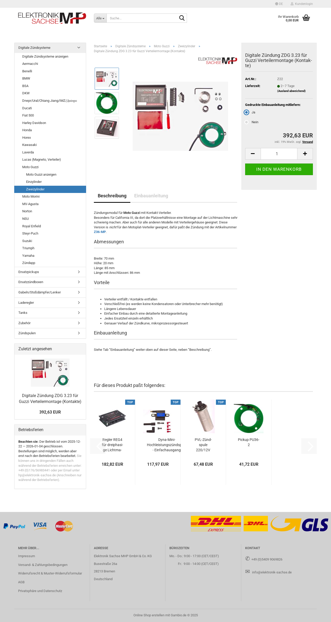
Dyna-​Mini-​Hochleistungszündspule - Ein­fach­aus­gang (166, 445)
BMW (26, 78)
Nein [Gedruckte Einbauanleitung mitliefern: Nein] (251, 122)
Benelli (27, 71)
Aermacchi (30, 64)
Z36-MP (100, 232)
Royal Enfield (31, 226)
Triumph (28, 248)
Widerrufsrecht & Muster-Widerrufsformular (50, 573)
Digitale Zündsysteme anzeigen (45, 56)
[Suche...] (100, 18)
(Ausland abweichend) (291, 91)
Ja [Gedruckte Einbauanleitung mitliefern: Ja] (250, 112)
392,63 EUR (50, 412)
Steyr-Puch (30, 233)
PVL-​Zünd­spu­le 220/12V (203, 445)
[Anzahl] (279, 154)
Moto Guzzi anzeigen (41, 174)
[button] (279, 4)
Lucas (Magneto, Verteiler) (41, 159)
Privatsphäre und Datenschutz (40, 591)
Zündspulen (27, 333)
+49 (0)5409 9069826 (266, 559)
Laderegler (26, 303)
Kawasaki (29, 145)
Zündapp (28, 263)
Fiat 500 (28, 115)
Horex (26, 137)
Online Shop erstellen (148, 615)
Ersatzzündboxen (30, 282)
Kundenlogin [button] (302, 4)
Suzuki (27, 241)
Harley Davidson (34, 123)
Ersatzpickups (28, 272)
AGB (21, 582)
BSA (25, 86)
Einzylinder (34, 182)
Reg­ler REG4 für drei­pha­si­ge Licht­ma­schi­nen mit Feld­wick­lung (112, 445)
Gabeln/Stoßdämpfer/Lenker (39, 292)
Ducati (27, 108)
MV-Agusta (30, 204)
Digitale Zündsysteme (34, 48)
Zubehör (24, 323)
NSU (25, 219)
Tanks (22, 313)
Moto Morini (31, 196)
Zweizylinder (35, 189)
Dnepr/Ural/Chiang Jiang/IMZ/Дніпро (49, 101)
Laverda (28, 152)
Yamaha (28, 256)
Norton (27, 211)
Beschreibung (112, 195)
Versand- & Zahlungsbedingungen (42, 565)
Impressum (26, 556)
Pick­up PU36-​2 (248, 442)
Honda (27, 130)
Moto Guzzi (30, 167)
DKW (26, 93)
